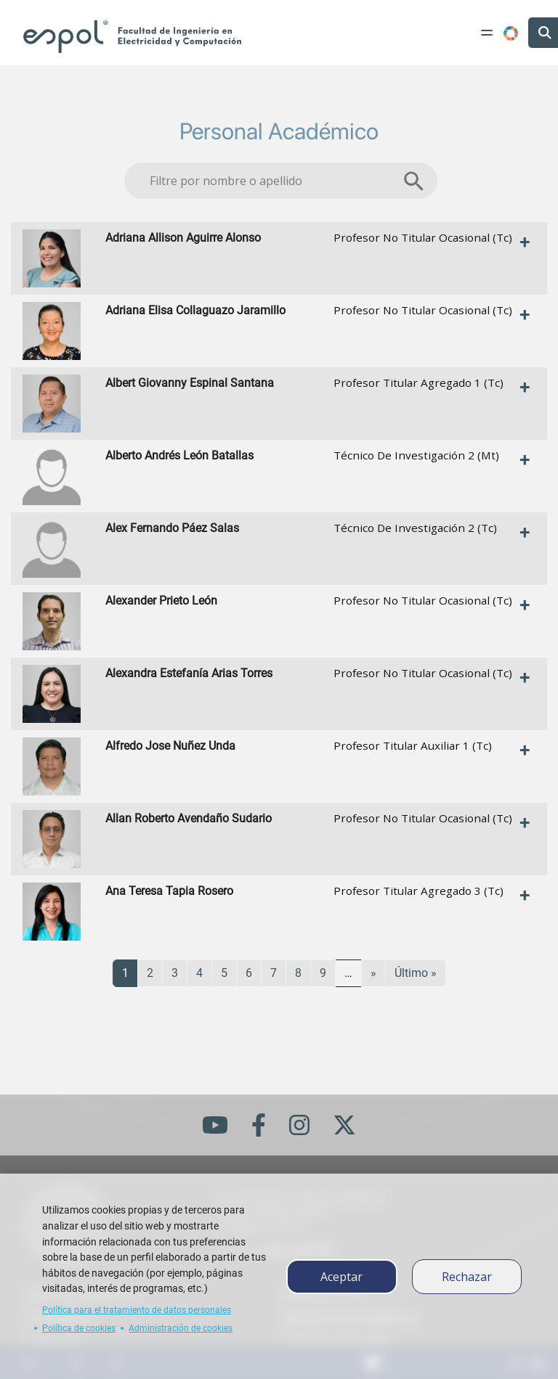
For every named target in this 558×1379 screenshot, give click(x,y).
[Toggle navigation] (486, 32)
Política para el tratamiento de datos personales (136, 1310)
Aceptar (341, 1277)
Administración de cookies (180, 1328)
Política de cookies (79, 1328)
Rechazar (467, 1277)
